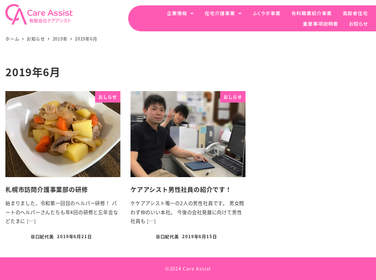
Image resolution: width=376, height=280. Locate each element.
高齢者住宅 (355, 13)
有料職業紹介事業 (311, 13)
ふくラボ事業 (267, 13)
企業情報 (177, 13)
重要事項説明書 (320, 23)
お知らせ (358, 23)
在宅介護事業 (220, 13)
